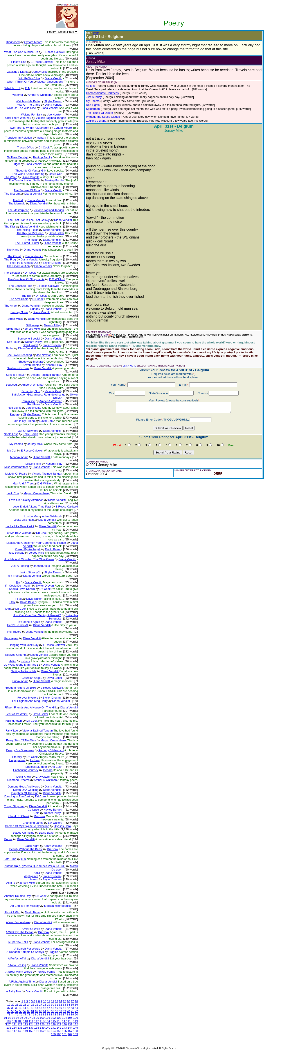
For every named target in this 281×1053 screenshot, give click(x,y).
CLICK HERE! (130, 366)
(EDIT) (96, 33)
